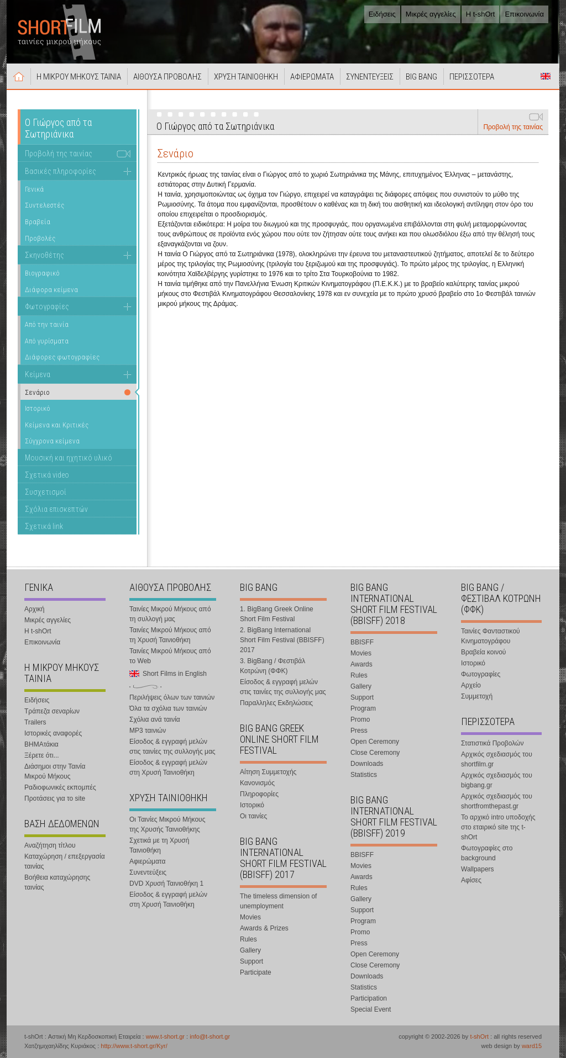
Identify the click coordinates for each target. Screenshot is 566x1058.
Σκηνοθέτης (44, 255)
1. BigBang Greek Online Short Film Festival (276, 614)
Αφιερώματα (147, 861)
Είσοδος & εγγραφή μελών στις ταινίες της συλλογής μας (172, 746)
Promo (360, 719)
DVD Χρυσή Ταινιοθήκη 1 (166, 883)
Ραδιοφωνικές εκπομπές (60, 787)
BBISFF (362, 642)
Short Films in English (545, 76)
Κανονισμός (257, 783)
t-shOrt (479, 1036)
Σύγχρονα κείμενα (52, 441)
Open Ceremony (374, 741)
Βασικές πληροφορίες (60, 171)
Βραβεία (37, 222)
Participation (368, 998)
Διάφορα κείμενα (51, 289)
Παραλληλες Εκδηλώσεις (276, 703)
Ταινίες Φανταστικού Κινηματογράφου (490, 636)
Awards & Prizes (264, 928)
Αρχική (19, 76)
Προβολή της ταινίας (513, 127)
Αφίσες (471, 880)
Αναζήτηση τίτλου (50, 845)
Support (251, 961)
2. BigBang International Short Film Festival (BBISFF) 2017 (282, 640)
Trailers (35, 722)
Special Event (370, 1009)
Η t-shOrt (480, 14)
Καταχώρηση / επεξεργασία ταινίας (64, 861)
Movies (250, 917)
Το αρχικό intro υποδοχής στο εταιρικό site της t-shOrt (498, 827)
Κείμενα (37, 374)
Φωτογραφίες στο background (486, 853)
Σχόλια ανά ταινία (154, 719)
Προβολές (40, 238)
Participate (255, 972)
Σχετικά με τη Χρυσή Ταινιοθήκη (159, 845)
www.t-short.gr (165, 1036)
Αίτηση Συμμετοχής (268, 772)
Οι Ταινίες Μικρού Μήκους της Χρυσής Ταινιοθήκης (167, 824)
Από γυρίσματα (47, 341)
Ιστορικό (37, 408)
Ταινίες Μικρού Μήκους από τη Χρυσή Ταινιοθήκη (170, 635)
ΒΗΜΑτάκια (41, 744)
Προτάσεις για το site (54, 798)
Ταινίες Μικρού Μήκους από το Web (170, 656)
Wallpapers (477, 869)
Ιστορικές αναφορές (53, 733)
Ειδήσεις (382, 14)
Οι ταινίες (253, 816)
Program (363, 708)
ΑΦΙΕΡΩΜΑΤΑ (312, 77)
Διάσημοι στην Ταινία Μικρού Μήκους (54, 771)
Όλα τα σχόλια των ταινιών (168, 708)
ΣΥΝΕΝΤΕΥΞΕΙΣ (370, 77)
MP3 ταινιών (147, 730)
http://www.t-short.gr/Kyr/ (134, 1046)
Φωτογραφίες (47, 306)
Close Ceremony (375, 753)
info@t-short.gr (210, 1036)
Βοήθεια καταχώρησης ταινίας (57, 882)
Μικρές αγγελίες (431, 14)
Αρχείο (471, 685)
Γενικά (34, 189)
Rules (248, 939)
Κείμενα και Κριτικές (56, 425)
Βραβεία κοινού (483, 652)
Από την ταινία (47, 324)
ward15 (532, 1046)
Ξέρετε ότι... (41, 755)
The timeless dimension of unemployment (278, 901)
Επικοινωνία (524, 14)
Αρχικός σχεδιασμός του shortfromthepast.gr (496, 801)
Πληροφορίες (259, 794)
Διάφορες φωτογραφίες (62, 357)
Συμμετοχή (476, 696)
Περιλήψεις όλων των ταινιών (171, 697)
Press (359, 730)
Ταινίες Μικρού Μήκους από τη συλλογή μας (170, 614)
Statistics (363, 775)
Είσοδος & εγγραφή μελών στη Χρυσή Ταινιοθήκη (168, 767)
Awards (361, 664)
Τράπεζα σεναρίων (52, 711)
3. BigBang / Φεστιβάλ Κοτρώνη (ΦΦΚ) (272, 666)
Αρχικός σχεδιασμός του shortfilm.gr (496, 759)
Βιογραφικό (42, 273)
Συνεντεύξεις (147, 872)
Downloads (366, 764)
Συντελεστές (44, 205)
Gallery (250, 950)
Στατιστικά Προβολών (492, 743)
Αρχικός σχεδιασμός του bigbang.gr (496, 780)
